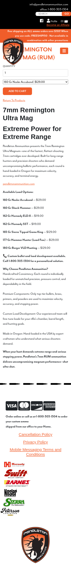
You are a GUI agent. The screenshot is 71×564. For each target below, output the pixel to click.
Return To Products (14, 100)
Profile (52, 21)
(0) (64, 21)
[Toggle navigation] (64, 51)
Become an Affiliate (58, 25)
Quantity (9, 66)
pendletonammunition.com (19, 184)
